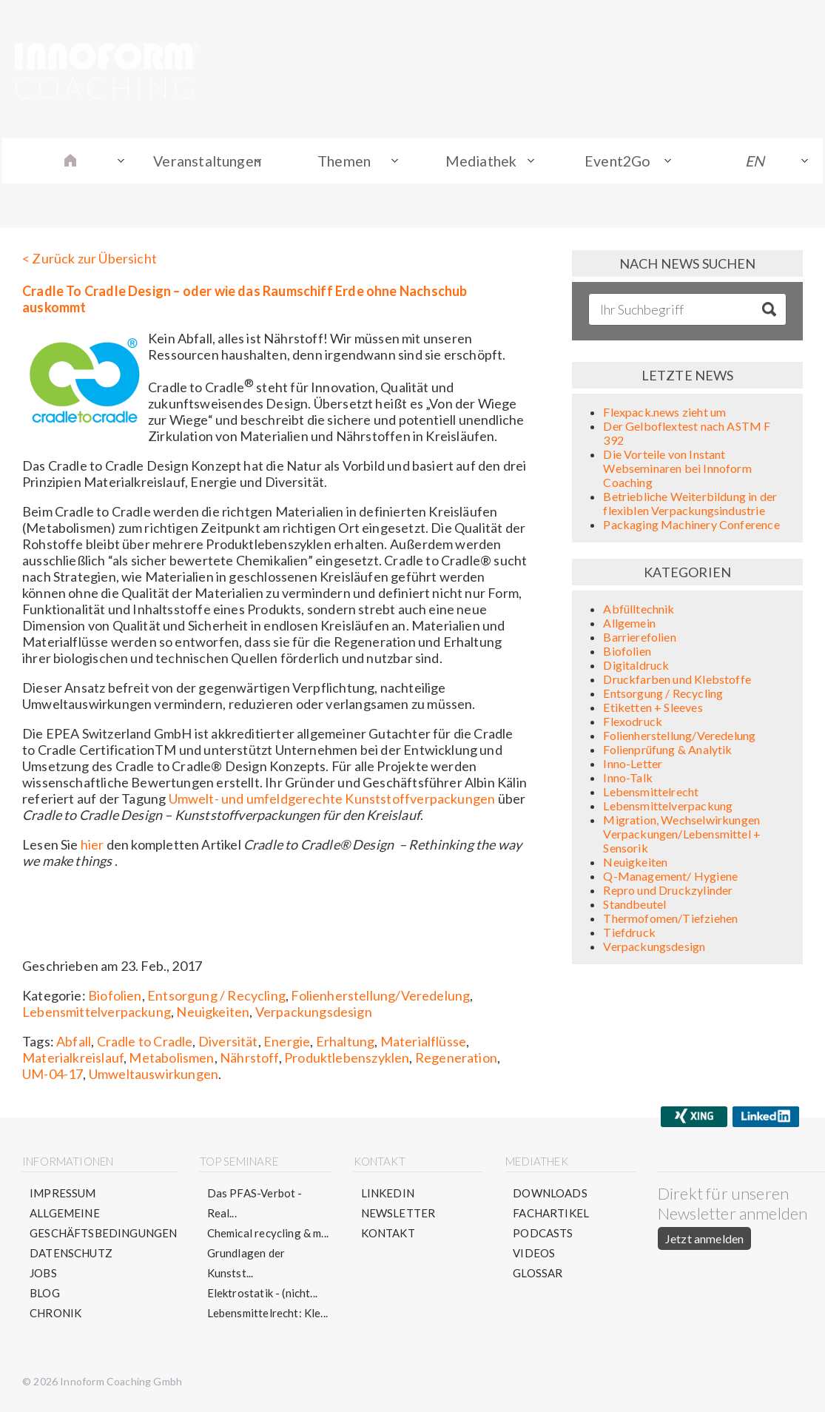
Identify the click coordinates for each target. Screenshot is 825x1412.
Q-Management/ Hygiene (670, 878)
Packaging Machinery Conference (691, 527)
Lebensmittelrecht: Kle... (268, 1315)
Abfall (73, 1043)
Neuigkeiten (212, 1014)
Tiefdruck (629, 934)
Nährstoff (249, 1060)
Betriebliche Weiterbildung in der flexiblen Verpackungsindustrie (690, 505)
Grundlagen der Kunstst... (246, 1265)
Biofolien (115, 997)
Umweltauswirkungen (153, 1076)
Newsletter (398, 1215)
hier (92, 846)
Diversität (228, 1043)
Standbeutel (634, 906)
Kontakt (388, 1235)
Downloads (550, 1195)
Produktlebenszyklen (346, 1060)
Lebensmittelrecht (650, 794)
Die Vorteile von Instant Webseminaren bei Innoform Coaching (677, 470)
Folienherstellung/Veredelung (380, 997)
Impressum (63, 1195)
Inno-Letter (632, 766)
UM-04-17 (52, 1076)
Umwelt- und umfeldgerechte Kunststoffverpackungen (332, 801)
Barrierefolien (639, 639)
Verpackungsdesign (313, 1014)
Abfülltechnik (638, 611)
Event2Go (619, 162)
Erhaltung (345, 1043)
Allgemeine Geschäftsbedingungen (104, 1225)
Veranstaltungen (208, 162)
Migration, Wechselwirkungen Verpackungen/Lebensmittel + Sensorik (682, 836)
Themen (347, 162)
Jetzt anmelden (704, 1241)
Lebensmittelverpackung (96, 1014)
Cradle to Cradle (145, 1043)
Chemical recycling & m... (268, 1235)
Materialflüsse (423, 1043)
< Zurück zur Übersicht (89, 260)
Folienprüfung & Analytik (667, 751)
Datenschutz (71, 1255)
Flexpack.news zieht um (664, 414)
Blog (45, 1295)
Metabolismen (171, 1060)
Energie (286, 1043)
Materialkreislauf (73, 1060)
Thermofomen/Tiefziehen (670, 920)
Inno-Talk (628, 780)
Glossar (537, 1275)
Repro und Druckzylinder (668, 892)
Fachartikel (551, 1215)
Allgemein (629, 625)
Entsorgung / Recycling (216, 997)
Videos (534, 1255)
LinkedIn (387, 1195)
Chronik (55, 1315)
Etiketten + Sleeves (652, 709)
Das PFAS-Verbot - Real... (255, 1205)
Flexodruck (632, 723)
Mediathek (483, 162)
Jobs (43, 1275)
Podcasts (543, 1235)
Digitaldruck (636, 667)
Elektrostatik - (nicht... (262, 1295)
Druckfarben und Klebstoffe (677, 681)
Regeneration (456, 1060)
